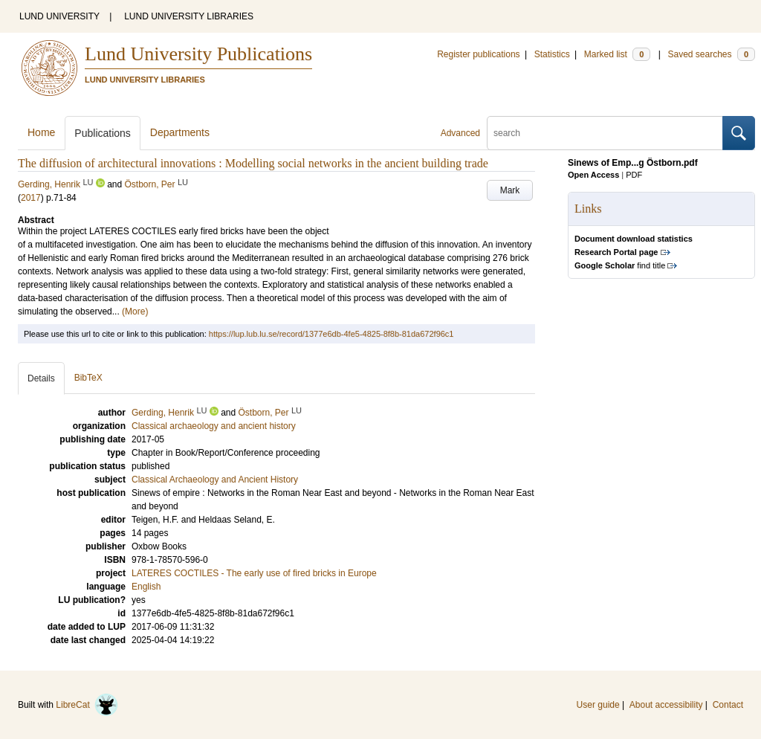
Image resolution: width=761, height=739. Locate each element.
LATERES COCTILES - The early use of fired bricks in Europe (254, 573)
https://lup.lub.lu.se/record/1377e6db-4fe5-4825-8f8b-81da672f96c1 (331, 333)
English (146, 586)
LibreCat (87, 705)
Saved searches (711, 54)
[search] (605, 133)
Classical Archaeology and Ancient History (215, 479)
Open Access (593, 174)
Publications (102, 133)
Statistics (552, 54)
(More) (135, 311)
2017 (31, 198)
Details (41, 378)
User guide (598, 705)
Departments (180, 132)
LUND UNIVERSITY (59, 16)
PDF (634, 174)
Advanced (460, 133)
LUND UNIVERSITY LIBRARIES (188, 16)
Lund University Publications (198, 54)
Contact (728, 705)
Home (41, 132)
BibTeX (88, 377)
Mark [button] (510, 190)
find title (619, 265)
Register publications (478, 54)
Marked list (617, 54)
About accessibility (666, 705)
